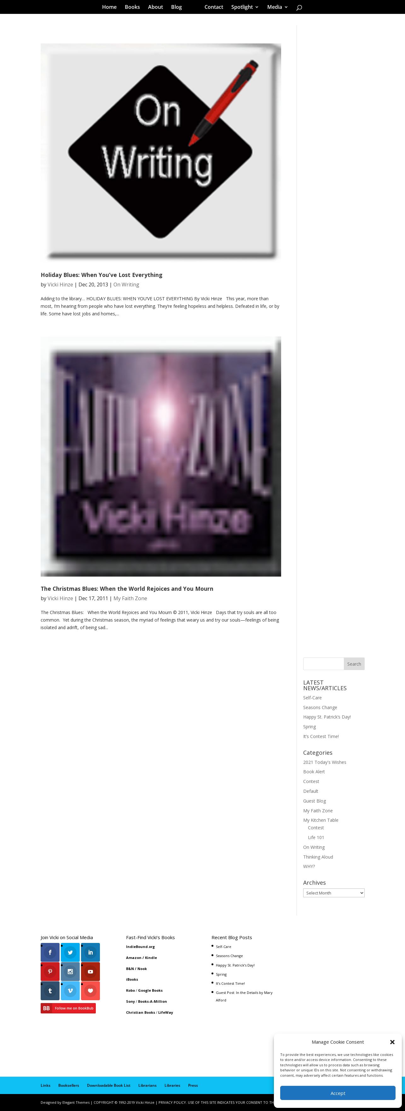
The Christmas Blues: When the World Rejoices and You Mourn (127, 588)
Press (193, 1085)
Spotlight (240, 7)
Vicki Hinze (60, 284)
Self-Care (312, 698)
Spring (309, 727)
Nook (142, 968)
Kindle (151, 957)
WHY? (309, 866)
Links (45, 1085)
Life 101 (316, 837)
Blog (178, 7)
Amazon (134, 957)
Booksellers (68, 1085)
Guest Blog (314, 801)
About (157, 7)
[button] (392, 1042)
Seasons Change (320, 707)
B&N (130, 968)
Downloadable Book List (108, 1085)
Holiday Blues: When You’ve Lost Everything (101, 275)
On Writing (126, 284)
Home (111, 7)
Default (310, 791)
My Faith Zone (130, 598)
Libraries (172, 1085)
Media (272, 7)
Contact (211, 7)
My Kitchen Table (320, 820)
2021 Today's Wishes (324, 762)
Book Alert (314, 772)
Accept (338, 1093)
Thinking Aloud (318, 857)
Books (134, 7)
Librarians (147, 1085)
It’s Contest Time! (321, 736)
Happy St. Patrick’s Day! (327, 717)
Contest (311, 781)
